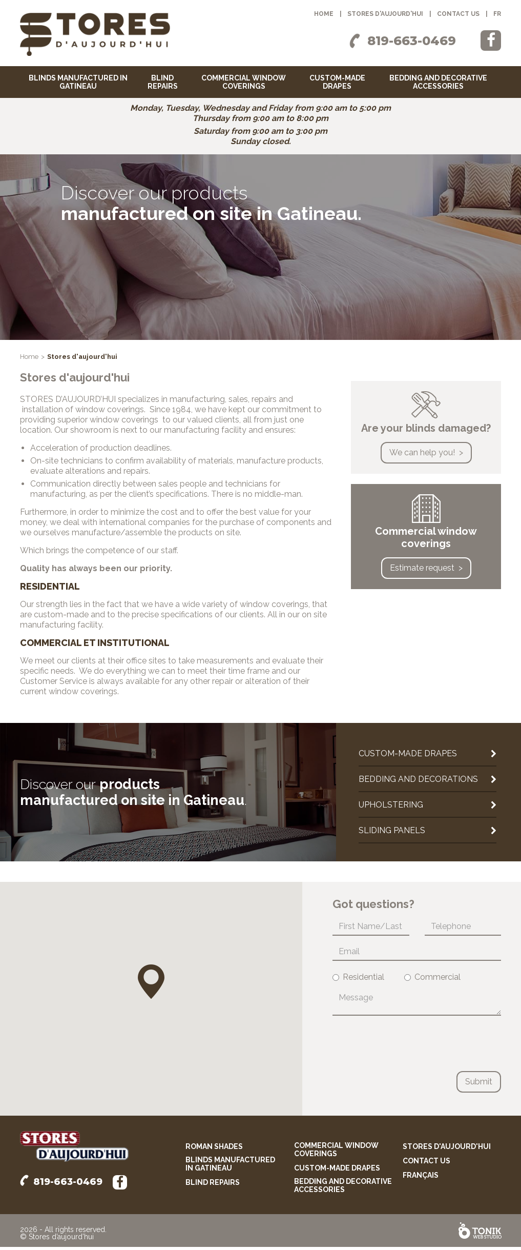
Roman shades (214, 1149)
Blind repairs (163, 82)
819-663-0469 (411, 40)
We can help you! (422, 455)
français (421, 1178)
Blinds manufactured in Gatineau (78, 82)
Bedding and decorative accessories (438, 82)
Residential (358, 980)
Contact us (458, 13)
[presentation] (410, 1046)
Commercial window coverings (243, 82)
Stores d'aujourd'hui (385, 13)
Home (324, 13)
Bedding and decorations (418, 782)
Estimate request (422, 571)
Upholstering (391, 808)
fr (497, 13)
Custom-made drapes (337, 82)
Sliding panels (392, 833)
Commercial (432, 980)
